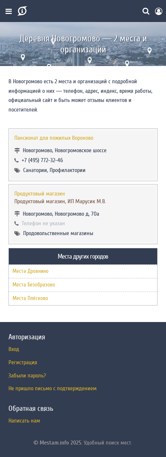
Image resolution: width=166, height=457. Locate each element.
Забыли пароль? (27, 375)
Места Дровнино (30, 271)
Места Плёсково (30, 298)
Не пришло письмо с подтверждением (52, 388)
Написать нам (24, 420)
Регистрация (22, 362)
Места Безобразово (33, 285)
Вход (13, 349)
